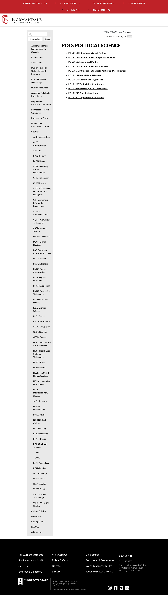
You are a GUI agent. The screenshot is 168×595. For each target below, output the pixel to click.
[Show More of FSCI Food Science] (31, 321)
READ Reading (39, 468)
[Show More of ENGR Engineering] (31, 285)
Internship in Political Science (87, 88)
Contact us (125, 556)
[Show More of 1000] (33, 452)
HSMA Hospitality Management (41, 382)
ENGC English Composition (39, 270)
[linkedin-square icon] (127, 588)
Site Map (35, 527)
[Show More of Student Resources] (29, 87)
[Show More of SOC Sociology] (31, 473)
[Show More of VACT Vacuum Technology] (31, 494)
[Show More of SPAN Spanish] (31, 484)
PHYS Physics (39, 439)
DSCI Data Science (41, 236)
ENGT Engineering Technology (41, 292)
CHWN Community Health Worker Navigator (42, 191)
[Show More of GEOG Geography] (31, 326)
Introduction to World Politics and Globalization (97, 70)
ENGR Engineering (41, 285)
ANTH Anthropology (39, 143)
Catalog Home (37, 521)
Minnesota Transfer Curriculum (40, 111)
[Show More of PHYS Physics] (31, 439)
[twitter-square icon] (121, 588)
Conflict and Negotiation (85, 79)
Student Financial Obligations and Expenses (39, 70)
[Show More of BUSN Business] (31, 161)
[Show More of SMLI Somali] (31, 478)
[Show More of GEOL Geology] (31, 332)
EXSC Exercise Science (39, 309)
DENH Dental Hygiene (39, 243)
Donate (56, 565)
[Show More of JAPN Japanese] (31, 401)
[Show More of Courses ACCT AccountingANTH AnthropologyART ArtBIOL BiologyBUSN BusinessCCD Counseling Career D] (29, 131)
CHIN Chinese (39, 183)
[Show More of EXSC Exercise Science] (31, 307)
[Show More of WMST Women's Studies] (31, 502)
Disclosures (92, 554)
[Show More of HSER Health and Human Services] (31, 372)
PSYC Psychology (41, 463)
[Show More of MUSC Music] (31, 414)
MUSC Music (39, 414)
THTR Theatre (40, 489)
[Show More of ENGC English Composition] (31, 269)
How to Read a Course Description (40, 125)
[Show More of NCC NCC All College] (31, 420)
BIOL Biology (39, 155)
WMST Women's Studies (41, 504)
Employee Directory (30, 571)
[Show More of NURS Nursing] (31, 428)
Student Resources (39, 87)
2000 (37, 457)
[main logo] (22, 20)
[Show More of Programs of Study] (29, 118)
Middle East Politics (83, 62)
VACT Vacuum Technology (39, 496)
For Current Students (30, 554)
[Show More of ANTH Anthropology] (31, 142)
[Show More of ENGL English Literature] (31, 277)
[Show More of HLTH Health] (31, 367)
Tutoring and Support (104, 3)
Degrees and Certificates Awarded (41, 103)
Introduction (37, 57)
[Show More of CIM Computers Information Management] (31, 200)
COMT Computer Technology (41, 221)
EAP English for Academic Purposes (42, 251)
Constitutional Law (83, 93)
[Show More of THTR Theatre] (31, 489)
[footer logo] (33, 581)
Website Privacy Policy (99, 571)
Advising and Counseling (35, 3)
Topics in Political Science (86, 84)
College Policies (38, 511)
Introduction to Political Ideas (88, 66)
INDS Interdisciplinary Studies (40, 392)
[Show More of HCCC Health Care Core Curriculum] (31, 342)
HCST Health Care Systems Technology (41, 353)
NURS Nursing (39, 428)
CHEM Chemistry (41, 177)
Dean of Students (101, 10)
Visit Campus (59, 554)
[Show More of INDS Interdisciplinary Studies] (31, 389)
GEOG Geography (41, 326)
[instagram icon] (110, 588)
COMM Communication (40, 213)
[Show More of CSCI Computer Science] (31, 228)
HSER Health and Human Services (41, 374)
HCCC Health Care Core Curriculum (42, 344)
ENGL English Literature (39, 279)
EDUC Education (40, 263)
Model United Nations (84, 75)
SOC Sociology (40, 473)
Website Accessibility (99, 565)
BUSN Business (40, 161)
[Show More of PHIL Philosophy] (31, 433)
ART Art (37, 150)
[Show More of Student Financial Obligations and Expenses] (29, 67)
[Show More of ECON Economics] (31, 258)
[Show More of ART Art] (31, 150)
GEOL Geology (40, 332)
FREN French (39, 316)
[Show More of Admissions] (29, 62)
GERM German (40, 337)
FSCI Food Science (41, 321)
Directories (36, 516)
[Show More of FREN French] (31, 316)
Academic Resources (70, 3)
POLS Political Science (40, 445)
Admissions (36, 62)
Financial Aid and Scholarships (38, 81)
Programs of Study (39, 118)
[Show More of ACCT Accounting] (31, 137)
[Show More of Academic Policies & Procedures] (29, 93)
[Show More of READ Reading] (31, 468)
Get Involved (73, 10)
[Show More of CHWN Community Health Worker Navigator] (31, 188)
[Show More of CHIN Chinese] (31, 183)
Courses (35, 131)
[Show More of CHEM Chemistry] (31, 177)
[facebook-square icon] (115, 588)
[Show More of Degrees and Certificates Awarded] (29, 101)
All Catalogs (36, 532)
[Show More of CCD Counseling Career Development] (31, 166)
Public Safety (60, 560)
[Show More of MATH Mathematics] (31, 406)
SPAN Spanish (39, 484)
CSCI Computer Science (40, 229)
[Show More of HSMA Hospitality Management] (31, 381)
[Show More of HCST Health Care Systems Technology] (31, 350)
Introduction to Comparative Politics (91, 57)
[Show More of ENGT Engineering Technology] (31, 291)
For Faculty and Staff (30, 560)
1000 (37, 452)
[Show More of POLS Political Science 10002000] (31, 444)
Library (56, 571)
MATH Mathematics (39, 408)
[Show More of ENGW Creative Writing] (31, 299)
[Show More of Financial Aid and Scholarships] (29, 79)
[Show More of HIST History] (31, 362)
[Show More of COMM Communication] (31, 211)
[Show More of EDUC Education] (31, 263)
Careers (23, 565)
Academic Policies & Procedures (40, 94)
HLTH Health (39, 367)
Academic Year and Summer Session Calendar (39, 48)
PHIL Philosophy (40, 433)
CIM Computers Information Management (40, 203)
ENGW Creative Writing (40, 301)
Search (47, 39)
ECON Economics (41, 258)
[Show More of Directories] (29, 516)
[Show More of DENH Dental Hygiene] (31, 241)
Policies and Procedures (100, 560)
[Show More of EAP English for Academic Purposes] (31, 250)
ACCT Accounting (41, 137)
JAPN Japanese (40, 401)
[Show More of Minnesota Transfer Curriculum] (29, 109)
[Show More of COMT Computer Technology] (31, 219)
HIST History (39, 362)
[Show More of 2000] (33, 457)
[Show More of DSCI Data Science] (31, 236)
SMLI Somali (38, 478)
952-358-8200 (125, 561)
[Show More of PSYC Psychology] (31, 463)
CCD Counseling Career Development (40, 169)
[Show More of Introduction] (29, 57)
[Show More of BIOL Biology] (31, 155)
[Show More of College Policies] (29, 511)
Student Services (136, 3)
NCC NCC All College (39, 421)
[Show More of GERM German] (31, 337)
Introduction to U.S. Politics (87, 53)
